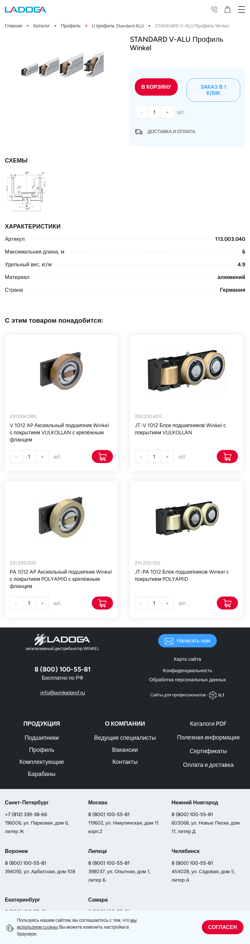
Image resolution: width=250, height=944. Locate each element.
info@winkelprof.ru (62, 692)
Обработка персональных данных (187, 680)
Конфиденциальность (187, 670)
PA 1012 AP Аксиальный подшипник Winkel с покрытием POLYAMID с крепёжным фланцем (61, 579)
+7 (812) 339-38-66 (26, 814)
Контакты (125, 762)
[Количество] (154, 111)
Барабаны (42, 774)
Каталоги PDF (208, 723)
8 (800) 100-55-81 (109, 814)
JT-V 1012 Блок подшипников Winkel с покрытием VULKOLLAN (180, 429)
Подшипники (41, 737)
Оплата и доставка (208, 764)
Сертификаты (208, 751)
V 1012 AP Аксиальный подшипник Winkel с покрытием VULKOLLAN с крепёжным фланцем (59, 432)
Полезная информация (208, 737)
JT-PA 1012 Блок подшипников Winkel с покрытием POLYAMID (182, 575)
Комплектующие (41, 762)
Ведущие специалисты (125, 737)
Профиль (41, 749)
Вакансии (125, 749)
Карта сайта (187, 659)
